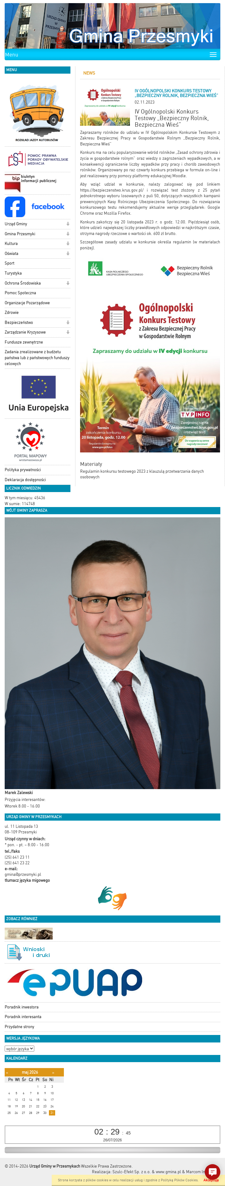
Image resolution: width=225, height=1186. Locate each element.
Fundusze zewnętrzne (24, 342)
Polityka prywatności (23, 469)
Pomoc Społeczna (20, 292)
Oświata (11, 253)
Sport (9, 263)
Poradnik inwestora (22, 1007)
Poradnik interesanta (23, 1016)
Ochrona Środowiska (23, 283)
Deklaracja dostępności (25, 479)
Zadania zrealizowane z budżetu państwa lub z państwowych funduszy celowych (37, 357)
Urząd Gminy (16, 224)
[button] (67, 224)
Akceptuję (211, 1180)
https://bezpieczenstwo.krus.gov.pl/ (112, 190)
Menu (11, 54)
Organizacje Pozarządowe (27, 302)
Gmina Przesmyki (20, 234)
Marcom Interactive (203, 1171)
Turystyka (13, 273)
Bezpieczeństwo (19, 322)
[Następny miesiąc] (53, 1072)
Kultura (11, 243)
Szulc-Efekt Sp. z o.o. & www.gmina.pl (147, 1171)
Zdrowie (12, 312)
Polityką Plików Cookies (179, 1180)
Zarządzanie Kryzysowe (25, 332)
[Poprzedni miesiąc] (7, 1072)
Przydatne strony (19, 1026)
